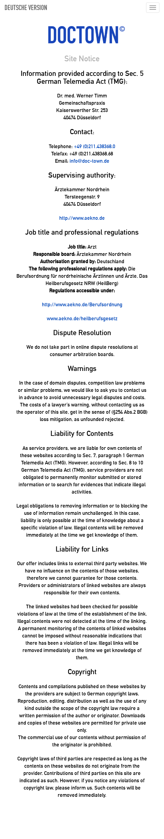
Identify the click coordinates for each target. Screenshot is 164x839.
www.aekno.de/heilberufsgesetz (82, 318)
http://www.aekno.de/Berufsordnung (82, 304)
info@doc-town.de (89, 161)
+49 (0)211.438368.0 (94, 146)
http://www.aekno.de (82, 218)
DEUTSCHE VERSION (26, 8)
